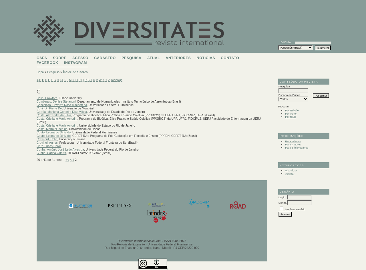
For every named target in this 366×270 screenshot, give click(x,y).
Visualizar (291, 170)
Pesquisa (131, 58)
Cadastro (105, 58)
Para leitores (293, 141)
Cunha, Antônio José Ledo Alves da (60, 149)
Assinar (290, 173)
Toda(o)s (116, 80)
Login (282, 197)
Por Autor (291, 113)
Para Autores (293, 144)
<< (67, 159)
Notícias (206, 58)
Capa (42, 58)
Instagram (75, 63)
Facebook (47, 63)
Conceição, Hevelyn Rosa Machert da (62, 105)
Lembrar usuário (295, 209)
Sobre (59, 58)
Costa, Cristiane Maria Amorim (57, 118)
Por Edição (292, 110)
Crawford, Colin (47, 139)
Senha (283, 202)
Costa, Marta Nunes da (52, 129)
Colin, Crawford (47, 98)
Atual (153, 58)
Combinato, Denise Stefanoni (56, 101)
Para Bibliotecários (296, 147)
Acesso (80, 58)
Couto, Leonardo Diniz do (54, 132)
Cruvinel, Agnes (47, 142)
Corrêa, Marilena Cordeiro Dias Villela (62, 111)
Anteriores (178, 58)
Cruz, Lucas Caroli (49, 146)
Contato (230, 58)
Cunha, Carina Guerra (51, 153)
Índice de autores (75, 72)
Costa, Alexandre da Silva (54, 115)
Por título (290, 116)
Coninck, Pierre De (49, 108)
